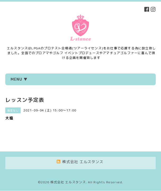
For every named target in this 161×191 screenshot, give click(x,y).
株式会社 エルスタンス (68, 167)
